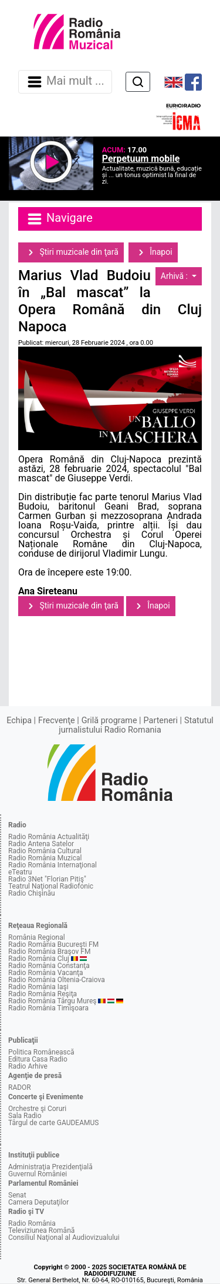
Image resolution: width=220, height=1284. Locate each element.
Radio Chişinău (31, 893)
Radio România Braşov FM (49, 951)
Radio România (32, 1223)
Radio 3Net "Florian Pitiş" (47, 879)
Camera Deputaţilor (38, 1202)
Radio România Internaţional (52, 865)
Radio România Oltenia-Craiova (56, 980)
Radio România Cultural (45, 851)
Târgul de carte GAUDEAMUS (53, 1123)
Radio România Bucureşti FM (53, 944)
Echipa (19, 721)
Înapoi (153, 252)
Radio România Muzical (45, 858)
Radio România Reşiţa (42, 994)
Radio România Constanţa (49, 966)
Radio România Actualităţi (48, 837)
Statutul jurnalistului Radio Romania (136, 725)
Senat (17, 1195)
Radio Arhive (28, 1066)
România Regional (36, 937)
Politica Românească (41, 1052)
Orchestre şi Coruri (37, 1109)
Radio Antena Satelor (41, 844)
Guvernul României (37, 1174)
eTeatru (20, 872)
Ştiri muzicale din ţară (71, 252)
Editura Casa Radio (37, 1059)
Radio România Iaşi (38, 987)
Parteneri (161, 721)
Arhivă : (175, 276)
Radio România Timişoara (48, 1008)
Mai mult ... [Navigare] (65, 82)
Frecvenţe (56, 721)
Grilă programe (109, 721)
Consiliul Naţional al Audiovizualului (64, 1237)
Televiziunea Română (41, 1230)
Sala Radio (25, 1116)
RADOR (19, 1087)
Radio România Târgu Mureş (52, 1001)
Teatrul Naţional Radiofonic (50, 886)
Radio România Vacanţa (45, 973)
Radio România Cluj (38, 958)
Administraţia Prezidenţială (50, 1167)
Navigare (59, 219)
